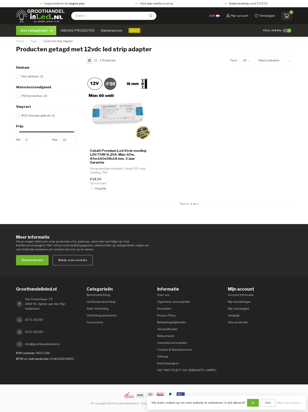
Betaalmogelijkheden (171, 322)
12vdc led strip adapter (58, 41)
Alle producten (238, 322)
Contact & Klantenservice (174, 350)
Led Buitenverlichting (101, 302)
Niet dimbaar (32, 76)
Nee (268, 403)
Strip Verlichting (97, 309)
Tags (33, 41)
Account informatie (241, 295)
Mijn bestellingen (239, 302)
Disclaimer (164, 309)
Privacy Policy (166, 315)
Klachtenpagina (167, 363)
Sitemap (162, 356)
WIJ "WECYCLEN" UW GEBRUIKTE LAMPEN (186, 370)
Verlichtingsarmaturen (102, 315)
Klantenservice (111, 30)
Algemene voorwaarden (173, 302)
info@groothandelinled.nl (42, 344)
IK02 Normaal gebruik (38, 115)
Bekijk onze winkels (72, 260)
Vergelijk (100, 188)
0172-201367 (34, 320)
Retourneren (165, 336)
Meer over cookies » (289, 403)
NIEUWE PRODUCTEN (78, 30)
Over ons (163, 295)
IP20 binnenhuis (34, 95)
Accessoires (95, 322)
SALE (134, 30)
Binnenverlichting (98, 295)
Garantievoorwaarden (172, 343)
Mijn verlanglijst (238, 309)
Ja (253, 403)
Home (20, 41)
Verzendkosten (167, 329)
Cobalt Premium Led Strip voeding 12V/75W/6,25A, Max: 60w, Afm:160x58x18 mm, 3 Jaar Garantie (118, 156)
